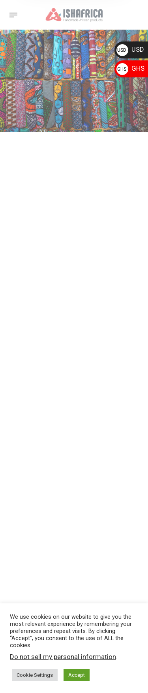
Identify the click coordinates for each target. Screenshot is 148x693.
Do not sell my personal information (63, 657)
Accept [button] (76, 675)
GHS (130, 68)
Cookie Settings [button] (35, 675)
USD (130, 49)
